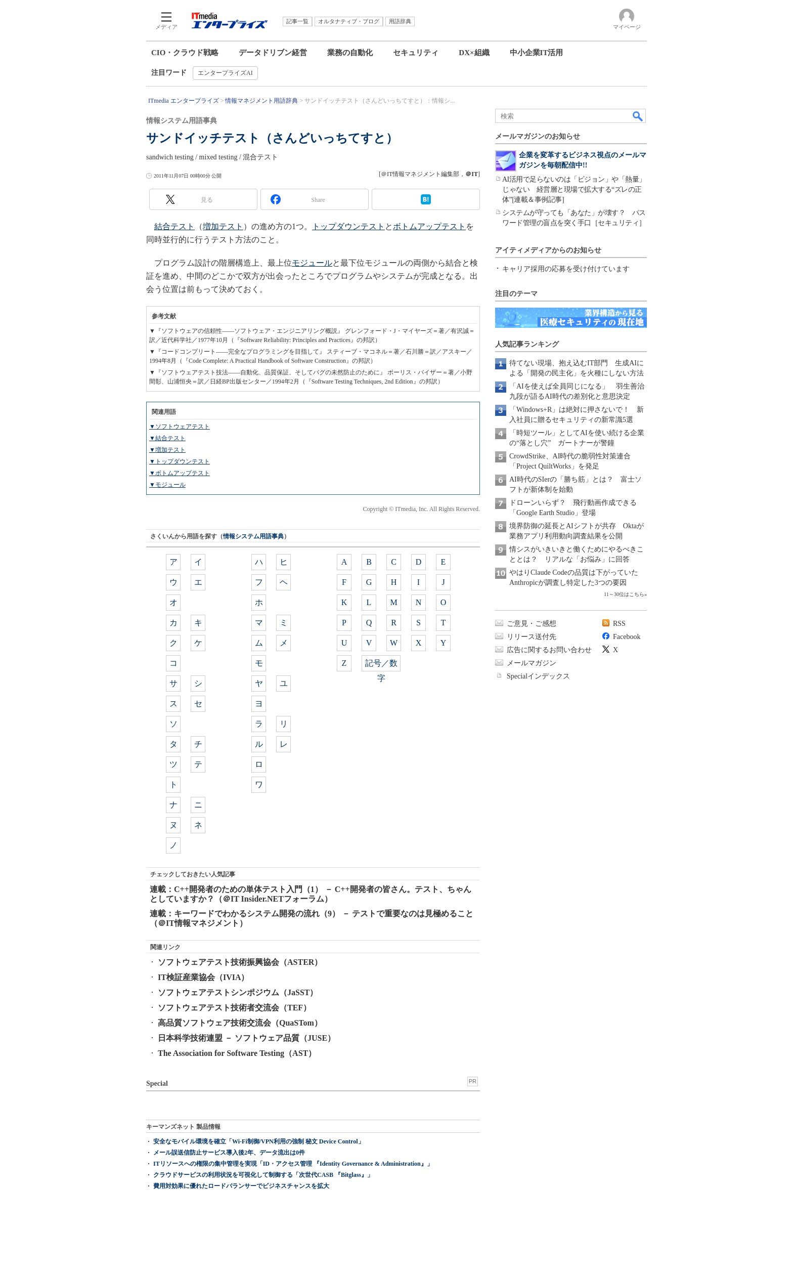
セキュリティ (415, 53)
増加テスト (223, 226)
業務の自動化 (350, 53)
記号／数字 (381, 665)
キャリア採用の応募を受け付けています (566, 269)
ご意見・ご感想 (531, 623)
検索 (638, 116)
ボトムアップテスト (429, 226)
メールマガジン (531, 663)
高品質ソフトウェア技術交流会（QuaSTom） (240, 1022)
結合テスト (174, 226)
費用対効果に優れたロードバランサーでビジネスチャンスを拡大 (241, 1185)
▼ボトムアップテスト (179, 473)
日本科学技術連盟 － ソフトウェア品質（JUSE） (246, 1038)
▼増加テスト (167, 449)
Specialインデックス (538, 676)
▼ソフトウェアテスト (179, 426)
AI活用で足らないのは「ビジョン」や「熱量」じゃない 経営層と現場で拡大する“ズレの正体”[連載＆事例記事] (574, 189)
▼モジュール (167, 484)
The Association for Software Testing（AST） (237, 1053)
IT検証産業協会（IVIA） (203, 977)
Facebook (626, 637)
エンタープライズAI (225, 72)
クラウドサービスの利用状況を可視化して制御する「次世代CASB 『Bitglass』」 (263, 1174)
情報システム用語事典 (253, 536)
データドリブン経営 (273, 53)
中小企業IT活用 (536, 53)
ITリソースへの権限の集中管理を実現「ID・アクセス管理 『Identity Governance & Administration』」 (293, 1163)
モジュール (312, 263)
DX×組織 (474, 53)
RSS (619, 623)
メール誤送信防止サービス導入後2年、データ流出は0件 (229, 1152)
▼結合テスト (167, 438)
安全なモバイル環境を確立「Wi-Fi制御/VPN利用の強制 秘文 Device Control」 (258, 1141)
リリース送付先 (531, 637)
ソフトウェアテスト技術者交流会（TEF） (234, 1007)
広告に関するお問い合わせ (549, 650)
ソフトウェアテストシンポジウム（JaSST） (238, 992)
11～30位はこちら (624, 594)
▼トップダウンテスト (179, 461)
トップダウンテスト (348, 226)
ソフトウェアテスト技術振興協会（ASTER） (240, 962)
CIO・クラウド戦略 (184, 53)
